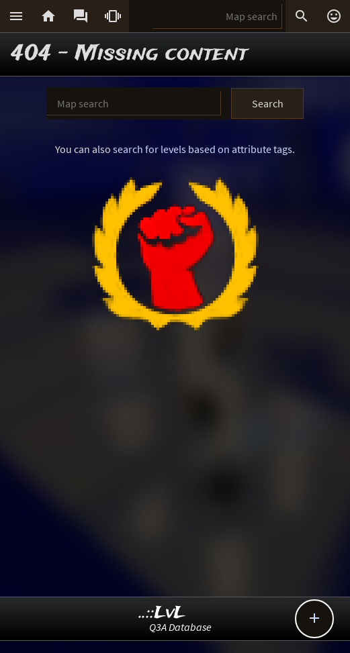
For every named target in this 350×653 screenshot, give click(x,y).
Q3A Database (180, 627)
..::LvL (162, 613)
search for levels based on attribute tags (202, 149)
